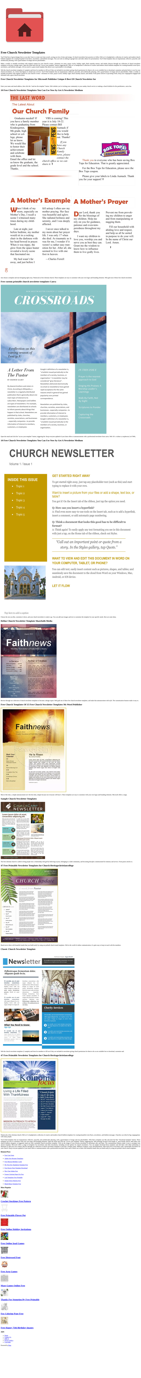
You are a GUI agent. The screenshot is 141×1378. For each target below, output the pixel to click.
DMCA (6, 1339)
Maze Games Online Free (13, 1285)
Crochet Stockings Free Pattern (16, 1201)
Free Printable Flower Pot (13, 1215)
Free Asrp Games (9, 1271)
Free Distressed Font (10, 1257)
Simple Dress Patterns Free (12, 1180)
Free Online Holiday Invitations (16, 1229)
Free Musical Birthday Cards (13, 1161)
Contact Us (7, 1337)
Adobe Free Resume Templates (13, 1158)
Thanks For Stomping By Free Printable (20, 1299)
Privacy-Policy (8, 1340)
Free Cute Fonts (9, 1155)
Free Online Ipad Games (12, 1243)
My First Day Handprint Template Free (16, 1165)
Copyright (7, 1342)
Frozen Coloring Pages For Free (14, 1174)
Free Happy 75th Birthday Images (17, 1327)
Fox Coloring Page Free (12, 1313)
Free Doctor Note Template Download (15, 1168)
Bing (9, 1345)
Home (6, 1335)
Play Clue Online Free (11, 1171)
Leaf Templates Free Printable (13, 1177)
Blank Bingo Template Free (12, 1184)
